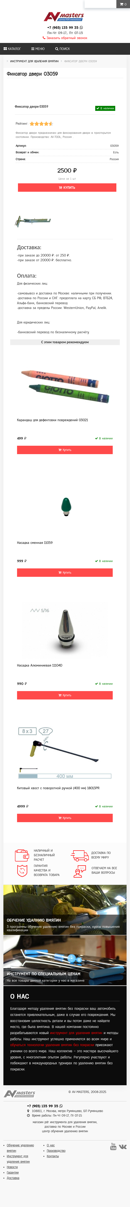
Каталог (12, 49)
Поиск (62, 49)
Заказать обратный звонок (65, 38)
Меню (38, 49)
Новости (12, 1167)
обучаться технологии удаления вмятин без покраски (52, 1045)
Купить (67, 187)
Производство (56, 1150)
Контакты (53, 1156)
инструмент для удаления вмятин (76, 1033)
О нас (51, 1145)
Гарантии (13, 1172)
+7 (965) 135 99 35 (62, 28)
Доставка (13, 1178)
